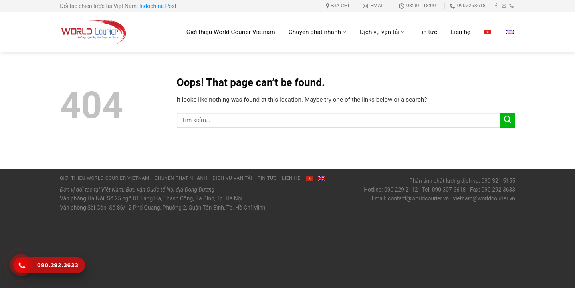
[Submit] (507, 120)
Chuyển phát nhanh (317, 32)
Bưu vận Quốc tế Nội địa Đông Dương (170, 189)
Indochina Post (157, 6)
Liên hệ (460, 32)
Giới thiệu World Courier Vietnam (230, 32)
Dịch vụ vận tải (382, 32)
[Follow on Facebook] (496, 6)
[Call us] (511, 6)
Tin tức (427, 32)
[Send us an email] (504, 6)
